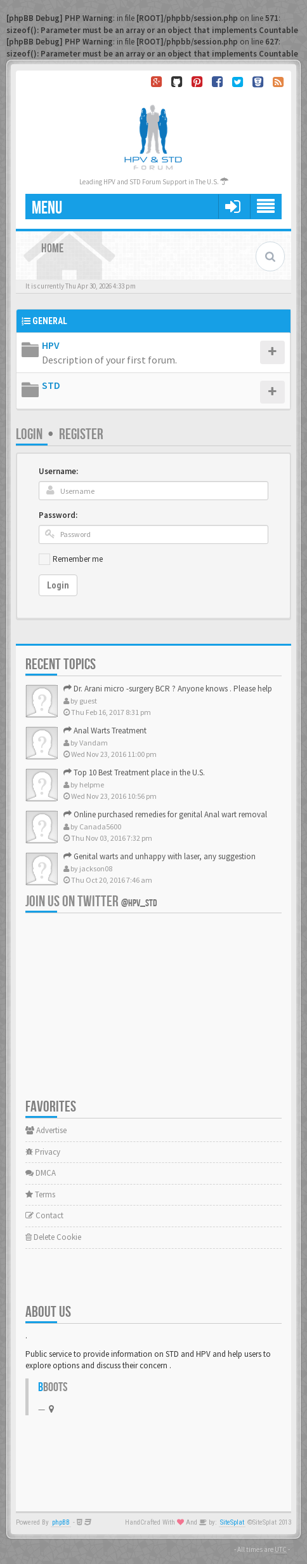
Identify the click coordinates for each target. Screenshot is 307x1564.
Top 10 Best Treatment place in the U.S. (134, 772)
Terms (40, 1194)
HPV (51, 345)
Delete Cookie (53, 1237)
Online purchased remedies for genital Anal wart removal (165, 814)
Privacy (42, 1151)
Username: (58, 471)
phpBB (61, 1522)
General (49, 321)
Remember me (78, 559)
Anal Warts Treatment (105, 730)
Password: (58, 515)
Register (81, 434)
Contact (44, 1215)
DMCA (40, 1172)
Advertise (46, 1130)
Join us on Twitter (91, 901)
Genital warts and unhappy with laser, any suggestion (159, 856)
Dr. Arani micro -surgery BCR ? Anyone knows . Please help (167, 688)
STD (51, 385)
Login (29, 434)
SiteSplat (232, 1522)
